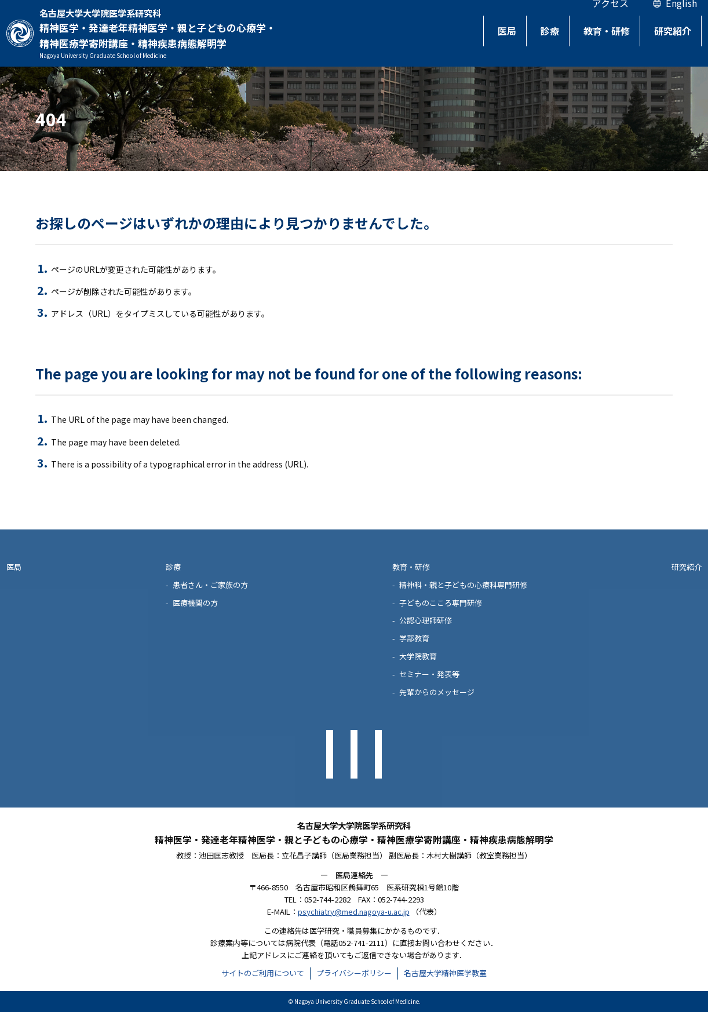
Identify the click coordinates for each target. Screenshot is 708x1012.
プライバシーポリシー (354, 972)
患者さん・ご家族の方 (210, 584)
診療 (537, 38)
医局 (490, 38)
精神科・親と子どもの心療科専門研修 (463, 584)
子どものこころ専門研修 (440, 602)
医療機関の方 (195, 602)
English (681, 19)
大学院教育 (418, 656)
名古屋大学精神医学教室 (445, 972)
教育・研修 (598, 38)
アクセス (610, 19)
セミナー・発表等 (429, 673)
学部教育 (414, 638)
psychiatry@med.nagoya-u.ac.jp (354, 911)
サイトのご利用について (262, 972)
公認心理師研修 (425, 620)
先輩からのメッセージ (437, 691)
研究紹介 (668, 38)
